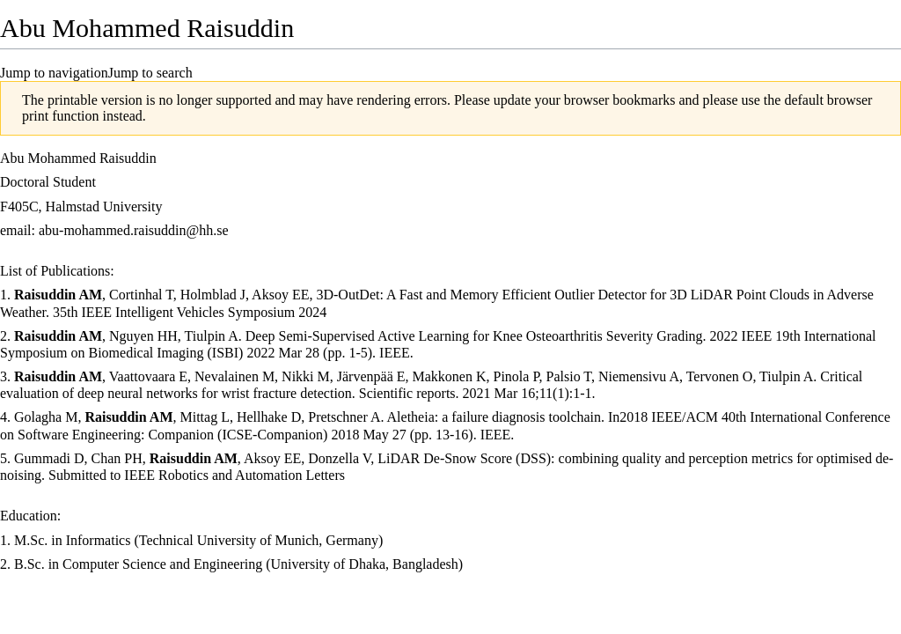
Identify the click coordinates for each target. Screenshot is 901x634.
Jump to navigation (54, 72)
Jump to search (150, 72)
